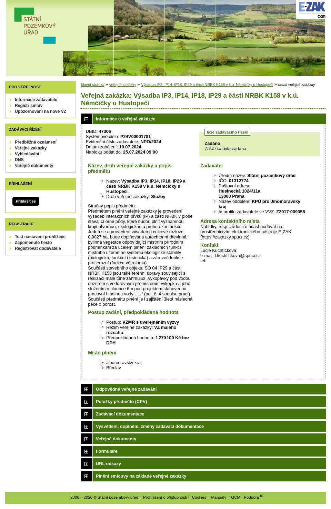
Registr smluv (28, 105)
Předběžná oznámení (36, 142)
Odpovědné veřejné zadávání (126, 389)
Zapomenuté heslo (33, 242)
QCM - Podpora (245, 497)
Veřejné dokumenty (34, 165)
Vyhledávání (27, 153)
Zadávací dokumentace (120, 414)
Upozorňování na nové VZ (40, 111)
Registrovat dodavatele (38, 248)
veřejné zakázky (122, 84)
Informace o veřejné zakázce (126, 118)
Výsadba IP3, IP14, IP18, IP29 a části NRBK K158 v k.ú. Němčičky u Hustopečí (207, 84)
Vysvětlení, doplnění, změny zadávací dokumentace (150, 426)
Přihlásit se (26, 201)
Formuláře (107, 451)
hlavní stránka (92, 84)
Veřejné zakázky (31, 148)
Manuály (218, 497)
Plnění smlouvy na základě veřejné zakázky (141, 476)
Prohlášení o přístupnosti (165, 497)
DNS (19, 159)
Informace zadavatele (36, 99)
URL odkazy (108, 463)
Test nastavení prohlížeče (40, 236)
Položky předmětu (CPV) (121, 401)
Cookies (199, 497)
